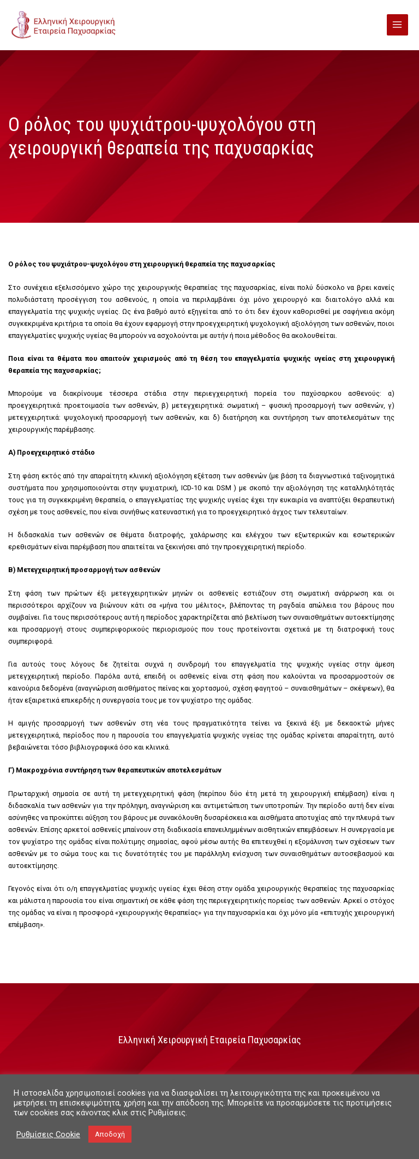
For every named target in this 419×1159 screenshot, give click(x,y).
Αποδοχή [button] (110, 1134)
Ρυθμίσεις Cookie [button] (48, 1134)
